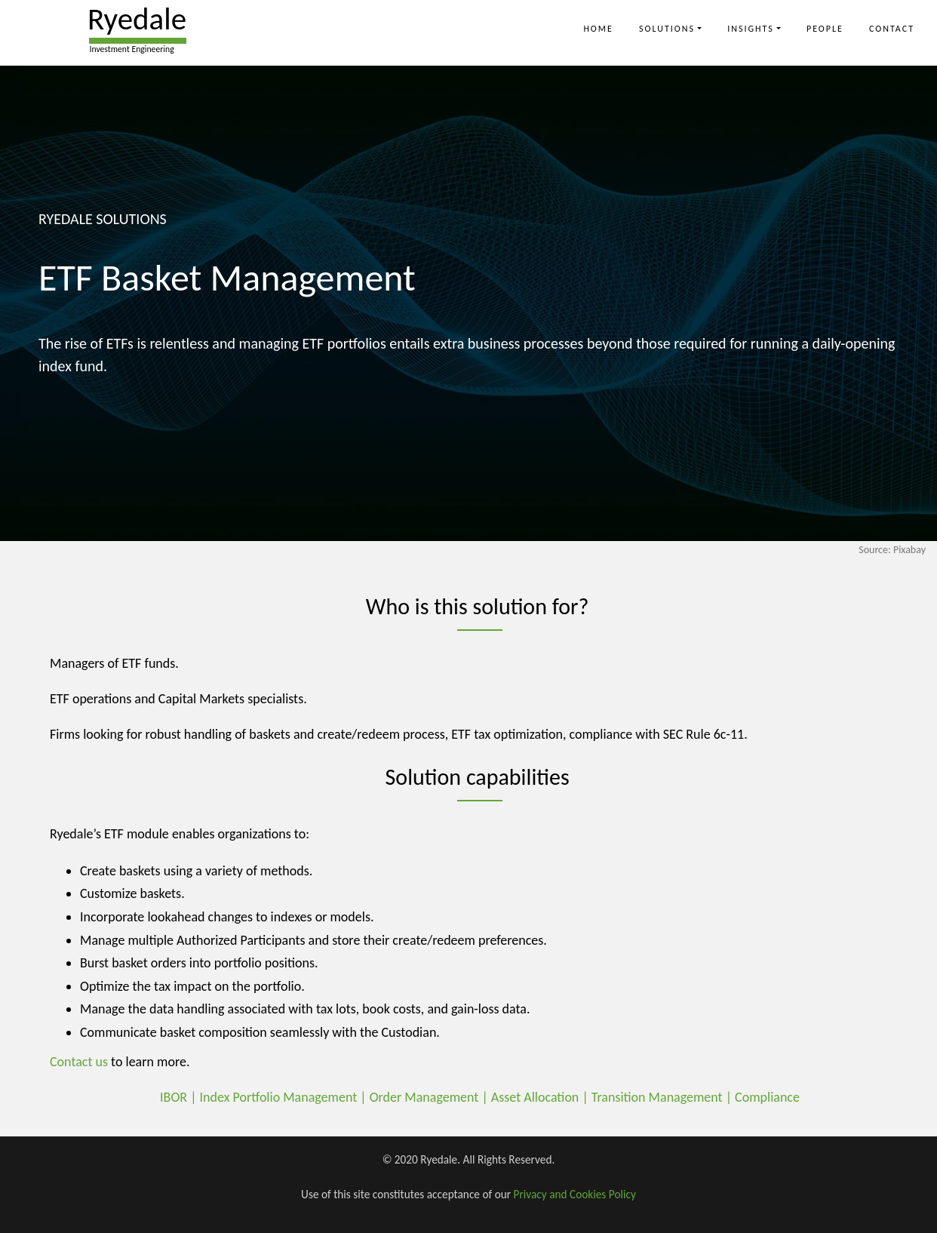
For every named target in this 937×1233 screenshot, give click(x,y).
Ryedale (137, 19)
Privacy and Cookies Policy (575, 1194)
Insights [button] (750, 28)
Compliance (767, 1097)
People (824, 28)
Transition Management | (663, 1097)
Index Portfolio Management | (285, 1097)
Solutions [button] (667, 28)
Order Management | (430, 1097)
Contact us (79, 1061)
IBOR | (179, 1097)
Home (598, 28)
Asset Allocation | (541, 1097)
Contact (891, 28)
